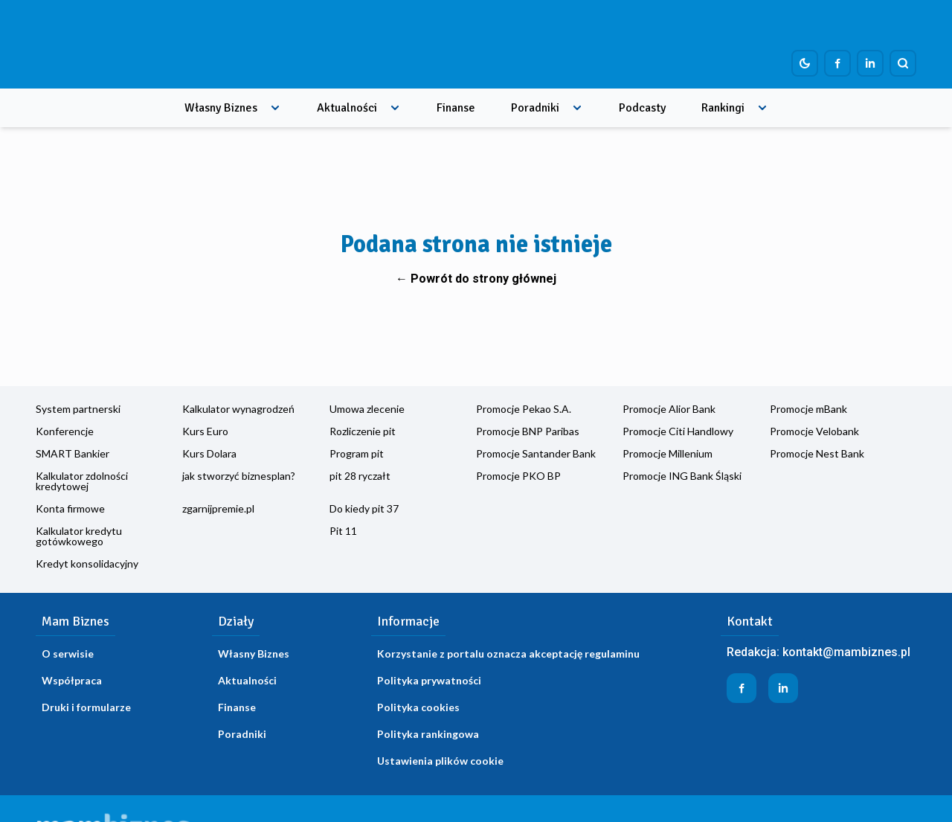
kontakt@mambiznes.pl (846, 652)
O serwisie (68, 653)
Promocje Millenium (668, 453)
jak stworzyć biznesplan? (238, 475)
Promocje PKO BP (518, 475)
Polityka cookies (418, 707)
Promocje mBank (808, 408)
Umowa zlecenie (367, 408)
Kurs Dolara (209, 453)
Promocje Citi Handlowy (678, 431)
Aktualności (347, 107)
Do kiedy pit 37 (364, 508)
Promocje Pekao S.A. (523, 408)
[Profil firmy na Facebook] (837, 63)
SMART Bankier (72, 453)
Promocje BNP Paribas (527, 431)
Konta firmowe (70, 508)
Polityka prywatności (429, 680)
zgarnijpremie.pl (218, 508)
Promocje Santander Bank (536, 453)
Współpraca (72, 680)
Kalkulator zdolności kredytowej (82, 480)
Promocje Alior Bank (669, 408)
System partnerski (78, 408)
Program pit (356, 453)
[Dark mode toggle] (804, 63)
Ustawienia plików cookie (440, 760)
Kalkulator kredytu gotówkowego (79, 536)
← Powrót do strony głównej (476, 279)
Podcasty (642, 107)
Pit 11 (343, 530)
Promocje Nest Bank (817, 453)
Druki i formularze (86, 707)
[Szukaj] (903, 63)
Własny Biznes (220, 107)
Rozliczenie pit (362, 431)
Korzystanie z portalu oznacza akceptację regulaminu (508, 653)
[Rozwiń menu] (275, 108)
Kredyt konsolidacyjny (87, 563)
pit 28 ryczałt (359, 475)
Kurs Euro (205, 431)
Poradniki (535, 107)
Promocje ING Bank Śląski (682, 475)
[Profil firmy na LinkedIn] (870, 63)
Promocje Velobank (814, 431)
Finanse (456, 107)
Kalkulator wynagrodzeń (238, 408)
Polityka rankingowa (428, 734)
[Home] (126, 44)
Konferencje (65, 431)
